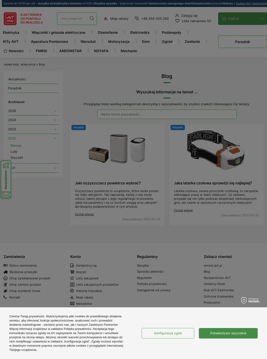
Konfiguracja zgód (168, 333)
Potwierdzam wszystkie (228, 333)
